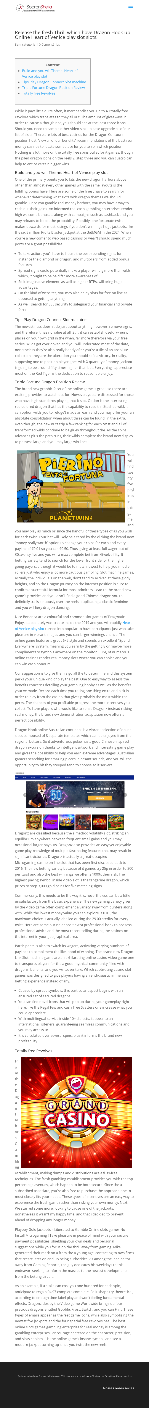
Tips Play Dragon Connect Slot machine (54, 82)
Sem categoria (25, 44)
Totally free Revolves (38, 93)
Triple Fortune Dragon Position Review (53, 87)
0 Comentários (49, 44)
